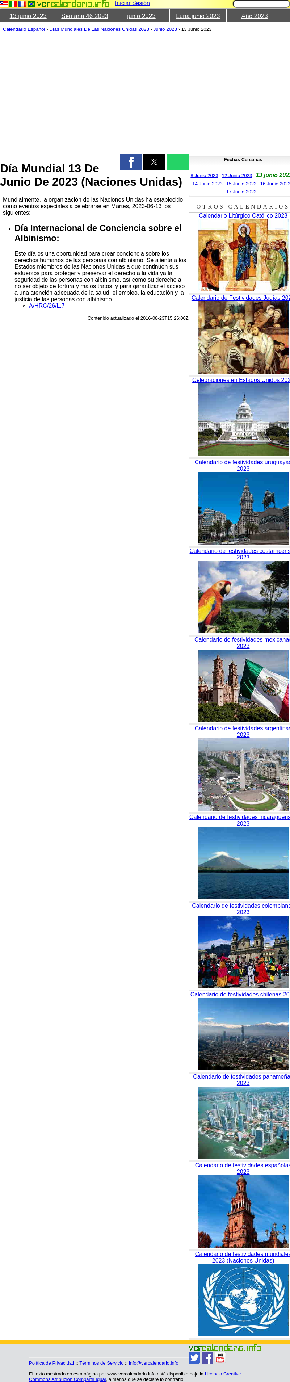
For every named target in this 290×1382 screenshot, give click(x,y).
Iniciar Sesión (132, 3)
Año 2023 (254, 16)
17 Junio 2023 (241, 191)
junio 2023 (141, 16)
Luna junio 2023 (198, 16)
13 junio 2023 (28, 16)
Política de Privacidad (51, 1363)
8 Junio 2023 (204, 175)
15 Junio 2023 (241, 183)
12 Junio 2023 (237, 175)
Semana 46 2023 (84, 16)
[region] (90, 95)
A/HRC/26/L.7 (47, 306)
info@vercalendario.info (153, 1363)
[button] (131, 162)
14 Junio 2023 (207, 183)
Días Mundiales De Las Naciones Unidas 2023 (99, 29)
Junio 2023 (165, 29)
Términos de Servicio (101, 1363)
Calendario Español (24, 29)
